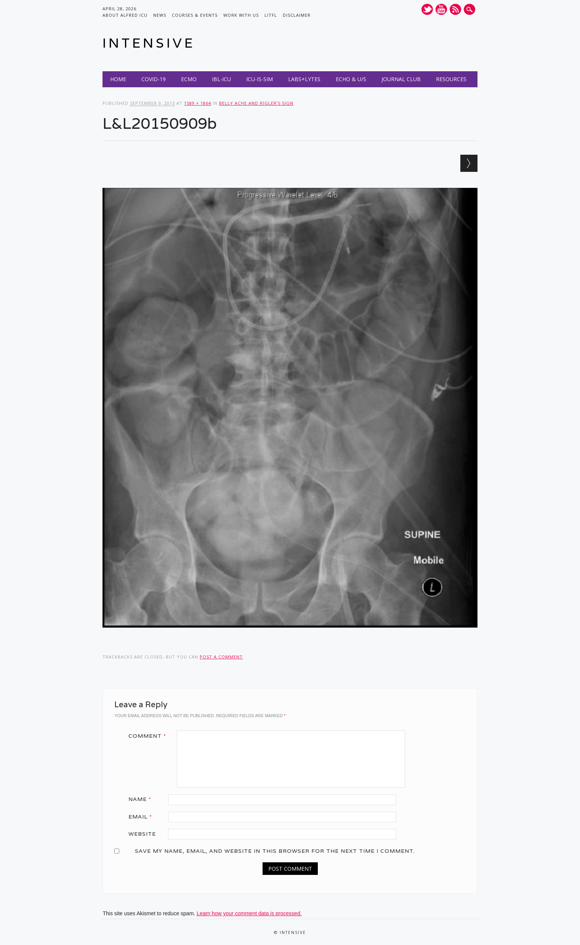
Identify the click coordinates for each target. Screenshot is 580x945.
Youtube (441, 9)
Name (142, 799)
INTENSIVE (149, 42)
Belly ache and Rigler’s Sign (256, 103)
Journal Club (401, 79)
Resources (451, 79)
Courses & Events (195, 15)
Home (118, 79)
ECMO (189, 79)
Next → (468, 163)
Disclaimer (297, 15)
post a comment (221, 657)
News (159, 15)
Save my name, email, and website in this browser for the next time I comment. (275, 850)
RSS (455, 9)
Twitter (427, 9)
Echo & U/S (351, 79)
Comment (149, 735)
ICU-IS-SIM (259, 79)
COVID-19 (153, 79)
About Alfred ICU (125, 15)
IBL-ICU (221, 79)
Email (142, 816)
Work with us (241, 15)
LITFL (270, 15)
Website (142, 833)
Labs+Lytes (304, 79)
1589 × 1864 (197, 103)
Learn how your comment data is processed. (249, 913)
